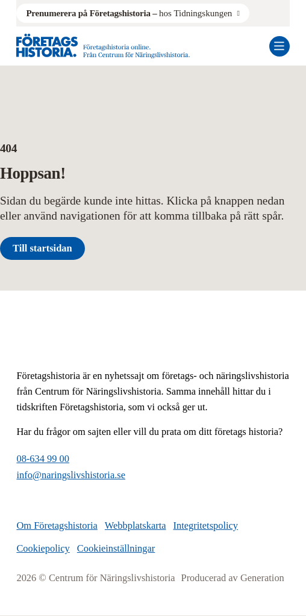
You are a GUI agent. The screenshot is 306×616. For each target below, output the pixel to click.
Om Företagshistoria (56, 525)
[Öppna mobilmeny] (279, 46)
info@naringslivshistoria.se (70, 475)
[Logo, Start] (103, 46)
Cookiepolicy (42, 548)
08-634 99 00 (42, 458)
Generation (262, 578)
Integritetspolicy (206, 525)
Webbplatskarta (135, 525)
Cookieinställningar (116, 548)
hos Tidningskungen (129, 13)
